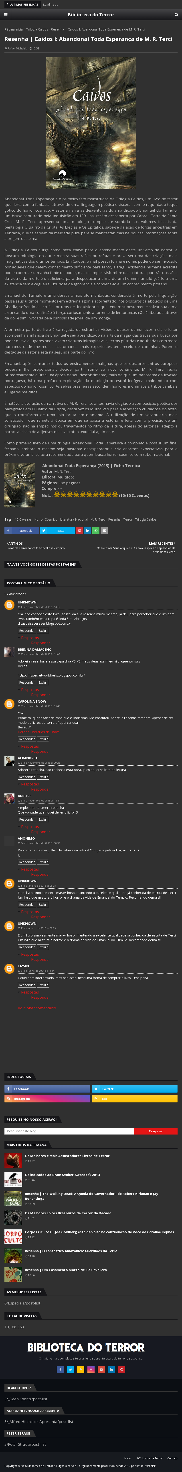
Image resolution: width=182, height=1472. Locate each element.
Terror (127, 519)
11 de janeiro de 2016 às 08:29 (38, 928)
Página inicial (13, 29)
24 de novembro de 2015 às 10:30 (40, 843)
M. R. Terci (97, 519)
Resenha (114, 519)
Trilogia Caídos (37, 29)
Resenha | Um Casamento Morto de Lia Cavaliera (66, 1270)
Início (127, 1458)
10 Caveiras (23, 519)
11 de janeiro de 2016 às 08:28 (38, 885)
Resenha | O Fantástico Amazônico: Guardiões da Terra (71, 1251)
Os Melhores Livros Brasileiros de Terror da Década (68, 1213)
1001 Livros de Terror (149, 1458)
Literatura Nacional (74, 519)
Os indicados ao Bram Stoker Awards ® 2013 (62, 1174)
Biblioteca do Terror (91, 15)
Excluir (43, 630)
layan (23, 966)
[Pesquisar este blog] (69, 1131)
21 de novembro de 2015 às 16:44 (40, 800)
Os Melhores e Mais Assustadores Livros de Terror (67, 1155)
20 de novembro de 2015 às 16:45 (40, 706)
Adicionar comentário (37, 1007)
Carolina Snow (32, 701)
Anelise (24, 795)
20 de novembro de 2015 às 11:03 (40, 654)
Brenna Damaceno (35, 649)
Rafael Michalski (17, 48)
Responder (27, 630)
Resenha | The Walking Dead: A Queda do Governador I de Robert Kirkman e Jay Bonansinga (91, 1196)
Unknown (27, 602)
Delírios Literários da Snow (38, 732)
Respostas (30, 637)
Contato (172, 1458)
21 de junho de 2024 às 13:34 (37, 970)
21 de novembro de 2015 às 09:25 (40, 762)
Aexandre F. (28, 758)
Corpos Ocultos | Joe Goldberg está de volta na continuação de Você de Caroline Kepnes (99, 1232)
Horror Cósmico (45, 519)
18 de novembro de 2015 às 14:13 (40, 607)
